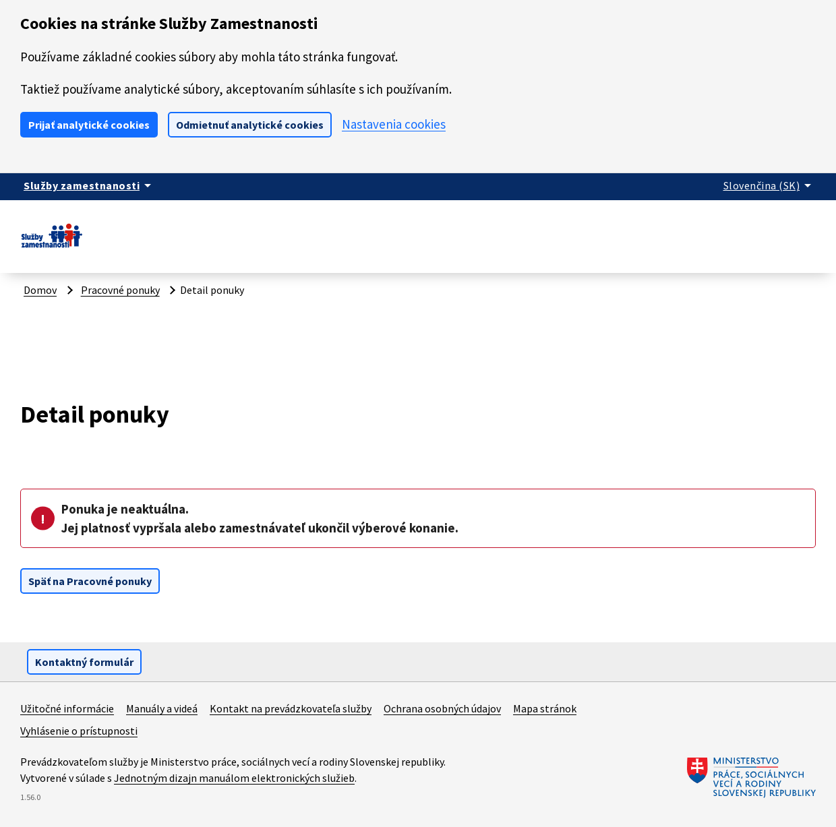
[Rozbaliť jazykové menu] (769, 185)
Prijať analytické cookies (89, 124)
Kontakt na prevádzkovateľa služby (290, 708)
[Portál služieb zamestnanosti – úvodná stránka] (51, 247)
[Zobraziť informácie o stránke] (90, 185)
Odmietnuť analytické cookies (250, 124)
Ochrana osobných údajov (442, 708)
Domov (40, 290)
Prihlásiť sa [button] (787, 230)
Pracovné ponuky (120, 290)
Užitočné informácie (67, 708)
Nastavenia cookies (394, 124)
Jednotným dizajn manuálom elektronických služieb (234, 778)
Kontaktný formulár (84, 662)
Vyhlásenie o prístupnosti (79, 730)
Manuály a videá (162, 708)
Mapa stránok (544, 708)
